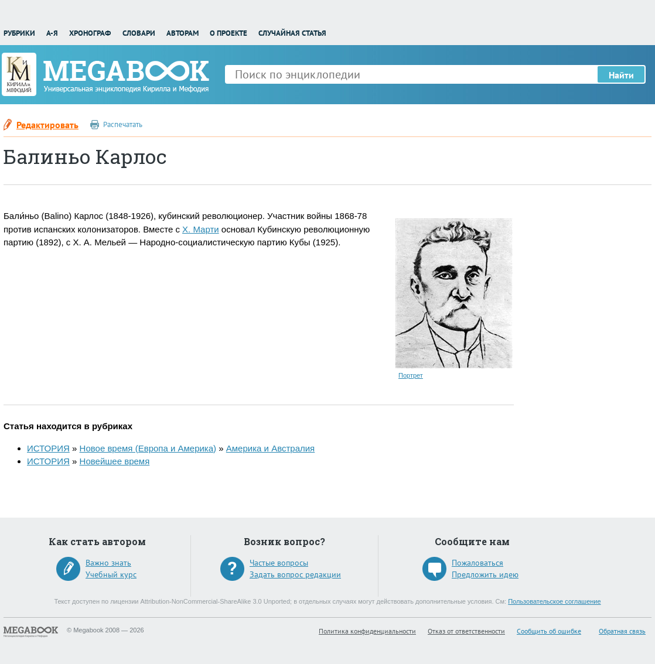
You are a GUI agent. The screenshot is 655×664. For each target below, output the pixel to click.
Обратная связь (622, 631)
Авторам (182, 33)
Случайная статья (292, 33)
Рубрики (19, 33)
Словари (138, 33)
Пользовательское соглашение (554, 601)
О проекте (228, 33)
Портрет (410, 375)
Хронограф (90, 33)
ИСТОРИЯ (48, 448)
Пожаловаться (477, 562)
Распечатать (122, 124)
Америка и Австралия (270, 448)
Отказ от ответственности (466, 631)
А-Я (52, 33)
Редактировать (47, 125)
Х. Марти (200, 229)
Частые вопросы (279, 562)
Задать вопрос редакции (295, 574)
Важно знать (108, 562)
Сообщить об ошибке (549, 631)
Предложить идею (485, 574)
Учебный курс (111, 574)
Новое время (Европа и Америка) (148, 448)
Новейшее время (115, 461)
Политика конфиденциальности (367, 631)
